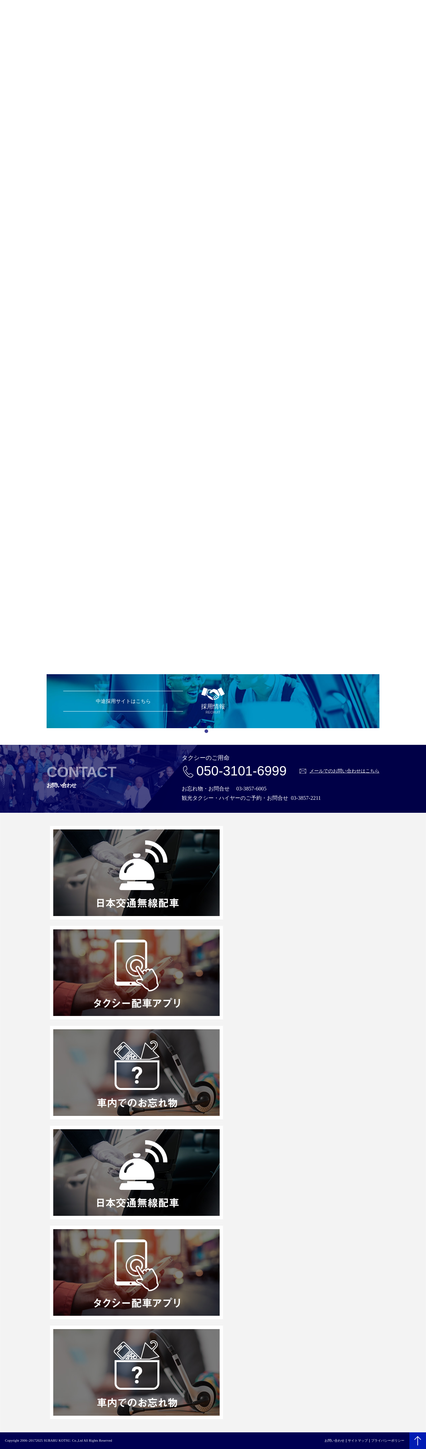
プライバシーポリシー (387, 1440)
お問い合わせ (334, 1440)
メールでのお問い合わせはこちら (344, 770)
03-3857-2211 (306, 798)
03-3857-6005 (251, 788)
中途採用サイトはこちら (123, 701)
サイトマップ (358, 1440)
